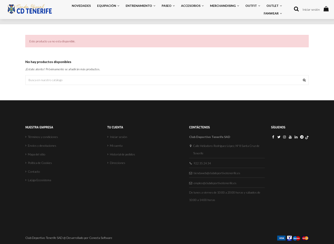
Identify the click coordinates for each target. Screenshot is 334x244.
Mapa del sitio (36, 154)
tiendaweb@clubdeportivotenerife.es (217, 173)
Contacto (34, 171)
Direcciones (117, 163)
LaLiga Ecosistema (39, 180)
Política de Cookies (40, 163)
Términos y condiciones (43, 137)
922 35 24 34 (202, 163)
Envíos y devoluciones (42, 145)
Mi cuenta (116, 145)
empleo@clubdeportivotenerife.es (215, 183)
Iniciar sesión (311, 9)
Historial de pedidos (122, 154)
